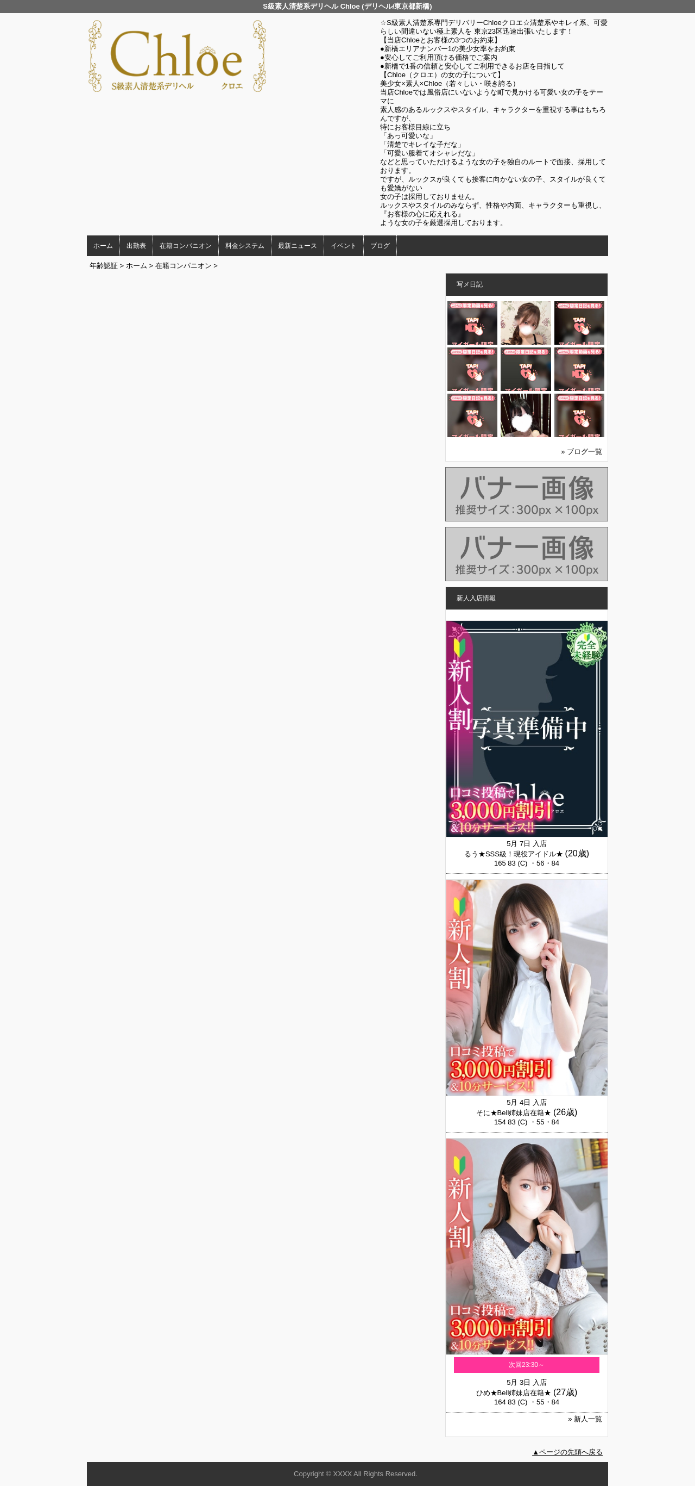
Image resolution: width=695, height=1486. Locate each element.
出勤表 (136, 246)
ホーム (103, 246)
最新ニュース (297, 246)
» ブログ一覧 (581, 451)
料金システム (244, 246)
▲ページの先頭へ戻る (567, 1452)
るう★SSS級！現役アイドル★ (513, 854)
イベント (344, 246)
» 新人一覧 (585, 1419)
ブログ (380, 246)
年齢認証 (104, 266)
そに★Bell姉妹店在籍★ (514, 1113)
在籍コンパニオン (186, 246)
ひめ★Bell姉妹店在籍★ (514, 1393)
